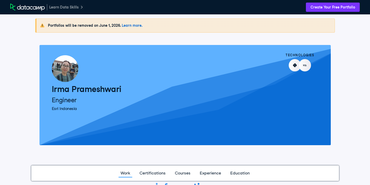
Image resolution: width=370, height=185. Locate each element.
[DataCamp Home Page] (27, 7)
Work (125, 173)
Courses (183, 173)
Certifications (152, 173)
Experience (210, 173)
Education (240, 173)
